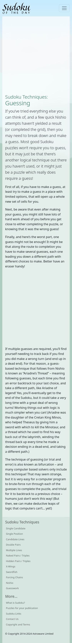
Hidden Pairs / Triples (18, 561)
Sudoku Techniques (26, 97)
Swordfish (11, 572)
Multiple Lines (14, 550)
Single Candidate (15, 528)
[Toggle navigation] (64, 8)
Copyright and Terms (18, 624)
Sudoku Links (13, 613)
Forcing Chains (14, 577)
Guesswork (12, 588)
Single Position (14, 533)
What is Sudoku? (15, 602)
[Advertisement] (36, 55)
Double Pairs (13, 544)
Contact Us (12, 619)
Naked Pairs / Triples (18, 555)
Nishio (9, 583)
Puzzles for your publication (22, 608)
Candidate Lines (15, 539)
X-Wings (10, 566)
